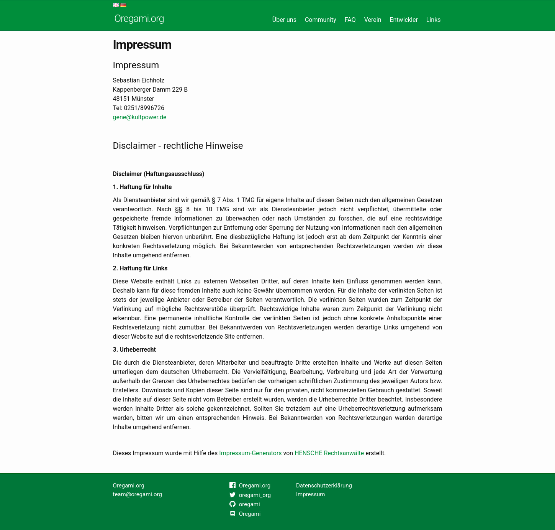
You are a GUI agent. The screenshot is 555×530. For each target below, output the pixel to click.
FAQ (350, 19)
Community (320, 19)
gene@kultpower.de (140, 117)
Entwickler (403, 19)
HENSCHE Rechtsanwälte (329, 453)
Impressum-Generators (250, 453)
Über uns (284, 19)
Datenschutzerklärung (324, 485)
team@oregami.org (137, 494)
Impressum (310, 494)
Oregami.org (139, 18)
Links (433, 19)
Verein (372, 19)
